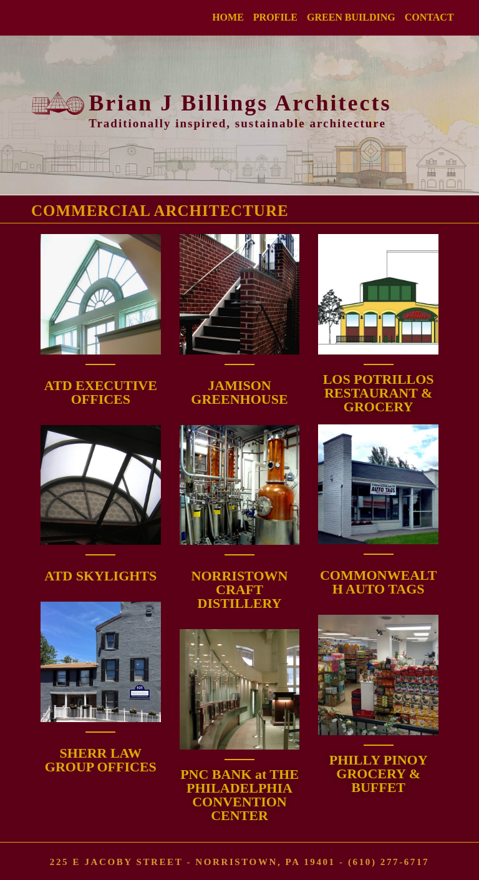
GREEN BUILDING (351, 17)
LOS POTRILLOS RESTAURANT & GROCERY (378, 392)
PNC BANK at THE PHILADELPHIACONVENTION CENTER (239, 794)
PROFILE (275, 17)
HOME (228, 17)
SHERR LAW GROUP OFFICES (101, 760)
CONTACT (429, 17)
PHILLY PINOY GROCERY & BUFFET (378, 773)
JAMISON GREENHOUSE (239, 392)
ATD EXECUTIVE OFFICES (100, 392)
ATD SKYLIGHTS (100, 576)
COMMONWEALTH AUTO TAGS (378, 582)
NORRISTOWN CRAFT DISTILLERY (239, 589)
